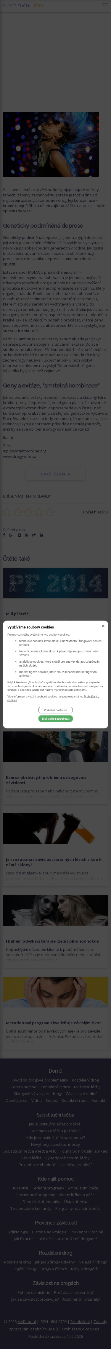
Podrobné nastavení (55, 710)
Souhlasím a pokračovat (55, 718)
